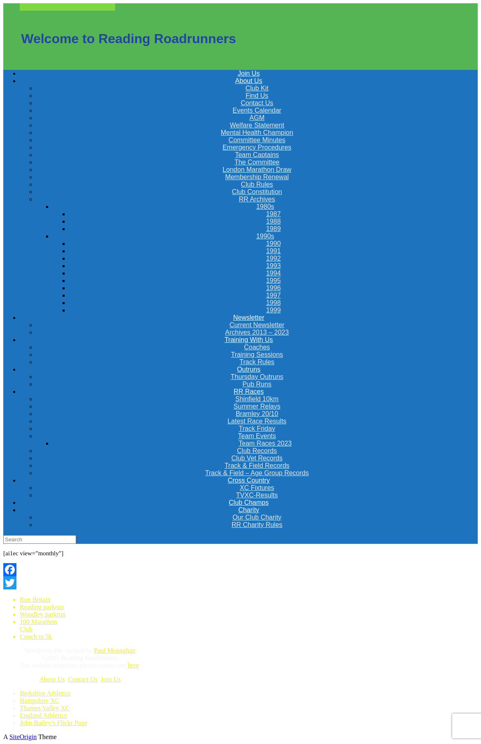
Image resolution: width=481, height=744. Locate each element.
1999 (273, 310)
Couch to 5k (36, 636)
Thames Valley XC (45, 708)
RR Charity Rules (257, 524)
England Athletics (43, 715)
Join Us (111, 679)
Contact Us (83, 679)
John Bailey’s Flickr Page (53, 722)
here (133, 665)
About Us (52, 679)
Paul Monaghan (114, 650)
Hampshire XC (39, 700)
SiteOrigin (23, 736)
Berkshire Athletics (45, 693)
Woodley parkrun (42, 614)
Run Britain (35, 599)
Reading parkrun (42, 606)
